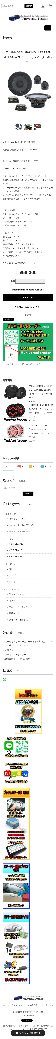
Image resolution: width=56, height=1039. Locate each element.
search (29, 6)
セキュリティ (11, 513)
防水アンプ (14, 600)
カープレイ (10, 539)
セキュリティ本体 (17, 519)
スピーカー (14, 569)
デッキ (12, 582)
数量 (13, 281)
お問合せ (9, 650)
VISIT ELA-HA (15, 556)
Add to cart (28, 297)
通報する (28, 315)
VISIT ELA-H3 (15, 550)
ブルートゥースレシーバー (21, 607)
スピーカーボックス (18, 620)
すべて (8, 466)
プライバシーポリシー (15, 654)
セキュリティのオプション (21, 525)
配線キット (14, 613)
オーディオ (10, 564)
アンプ (12, 575)
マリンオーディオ (13, 589)
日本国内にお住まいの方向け (28, 307)
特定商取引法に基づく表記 (17, 659)
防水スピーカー (16, 594)
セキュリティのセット (19, 531)
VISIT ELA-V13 (16, 544)
